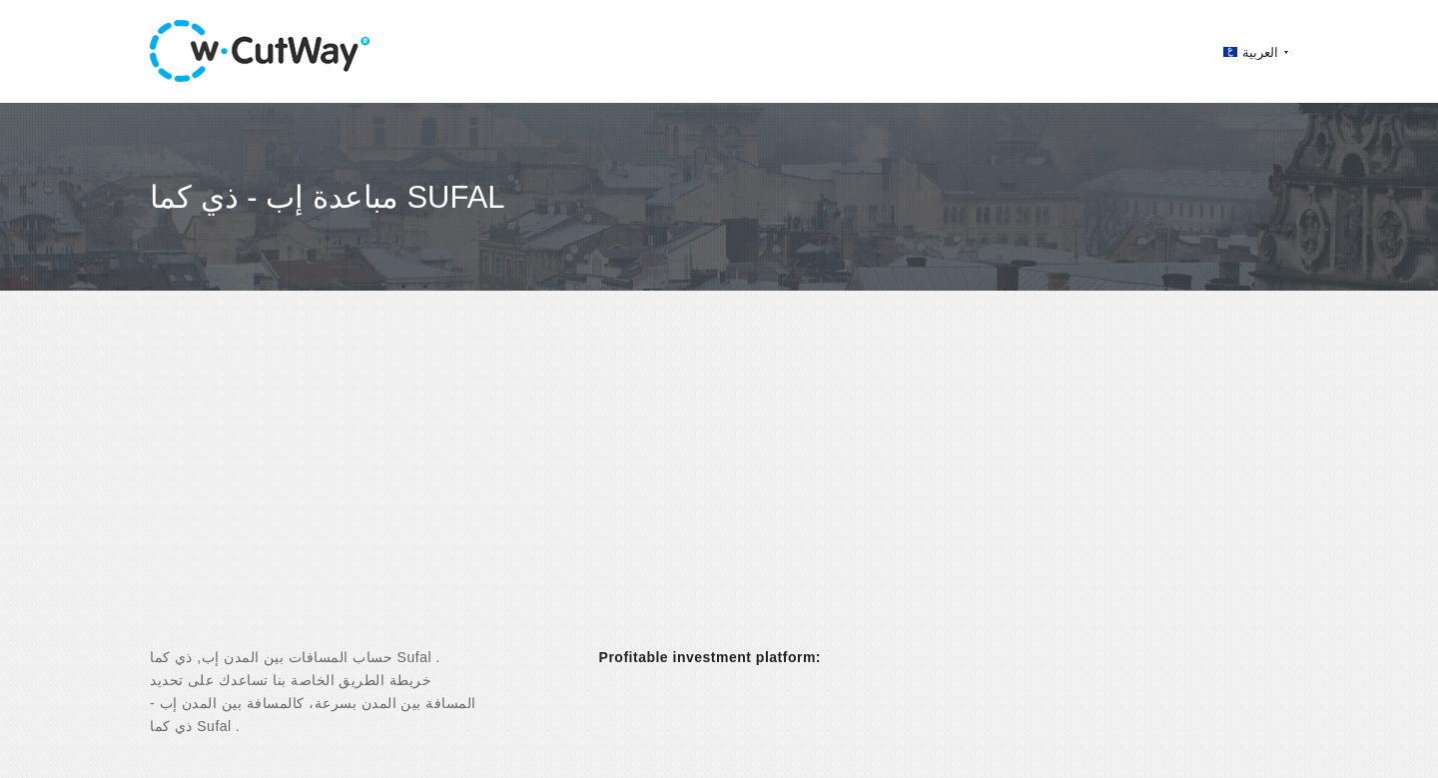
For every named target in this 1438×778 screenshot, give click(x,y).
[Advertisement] (719, 486)
